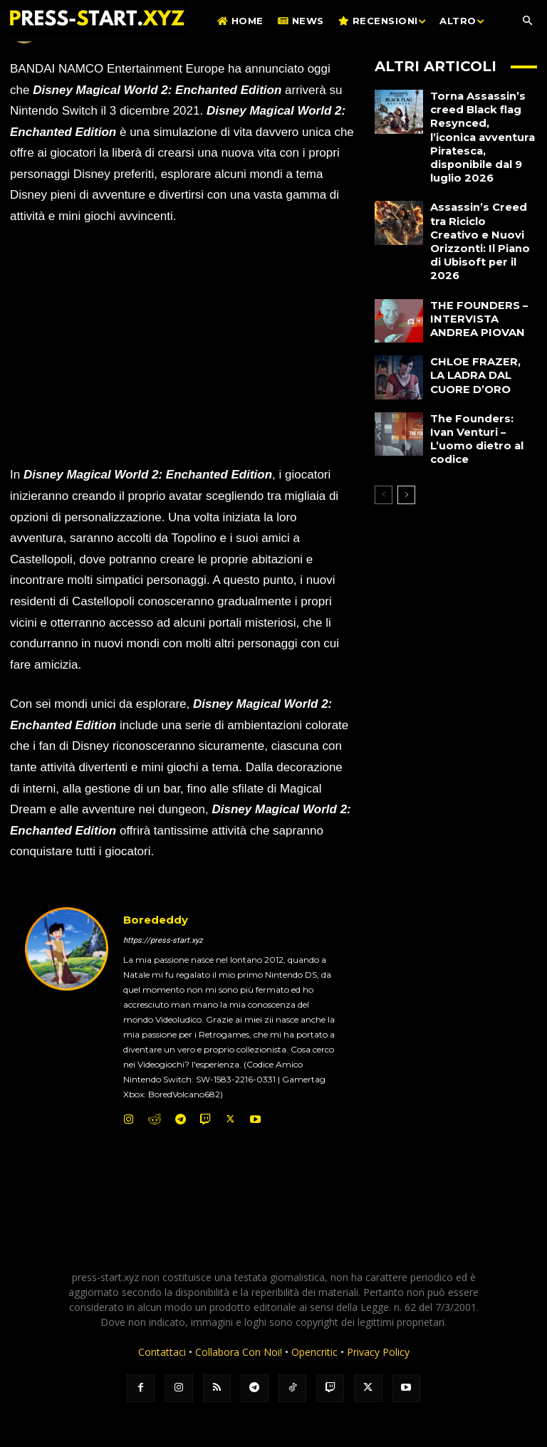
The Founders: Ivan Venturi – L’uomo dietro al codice (476, 370)
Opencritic (315, 1352)
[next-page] (406, 421)
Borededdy (155, 919)
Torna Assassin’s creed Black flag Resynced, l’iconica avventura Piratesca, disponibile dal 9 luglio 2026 (480, 123)
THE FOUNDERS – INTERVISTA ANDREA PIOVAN (479, 260)
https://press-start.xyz (162, 940)
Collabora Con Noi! (238, 1352)
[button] (527, 21)
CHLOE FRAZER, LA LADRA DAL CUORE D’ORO (474, 314)
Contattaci (162, 1352)
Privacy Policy (378, 1352)
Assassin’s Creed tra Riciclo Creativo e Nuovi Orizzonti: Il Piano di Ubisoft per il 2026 (482, 199)
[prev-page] (383, 421)
